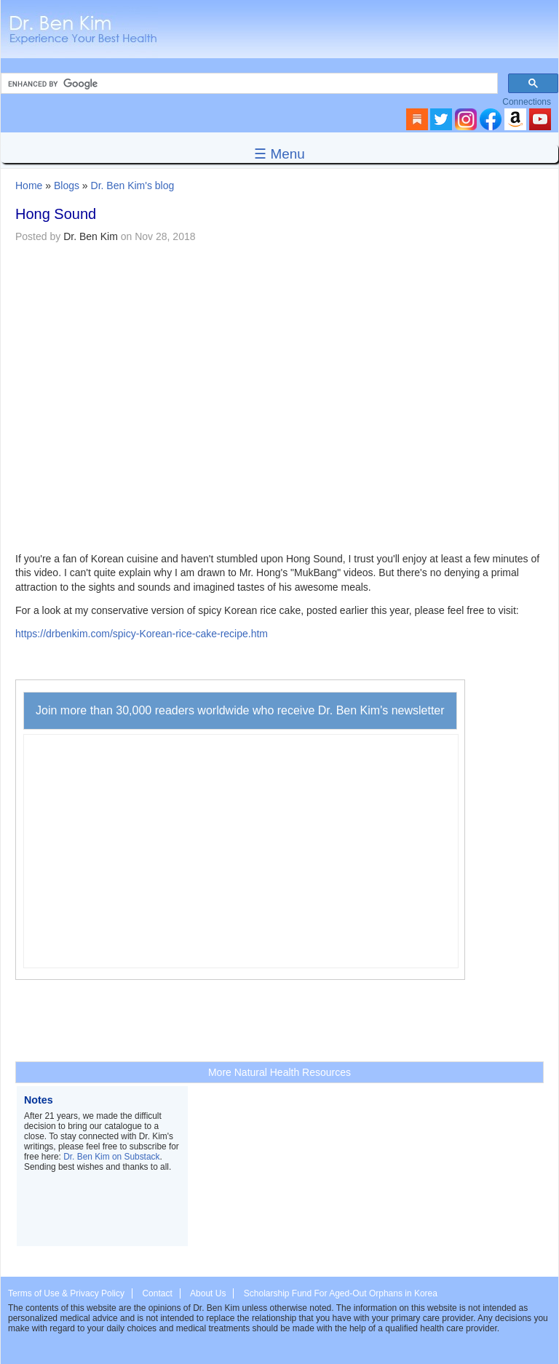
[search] (248, 83)
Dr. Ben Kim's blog (133, 185)
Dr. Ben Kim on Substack (111, 1157)
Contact (157, 1293)
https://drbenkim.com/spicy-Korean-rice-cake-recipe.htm (141, 633)
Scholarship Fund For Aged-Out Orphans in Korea (340, 1293)
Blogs (66, 185)
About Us (208, 1293)
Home (28, 185)
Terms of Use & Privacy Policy (66, 1293)
